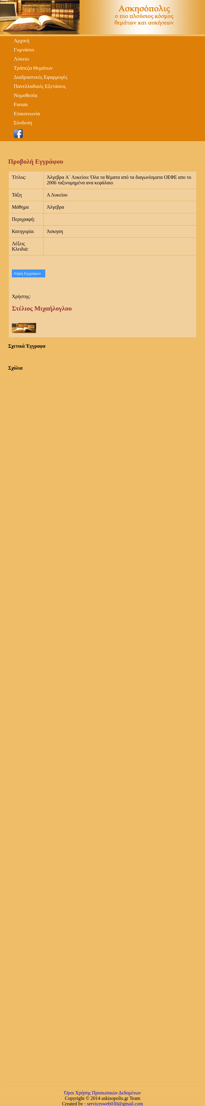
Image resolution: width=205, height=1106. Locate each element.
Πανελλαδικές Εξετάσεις (40, 86)
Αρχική (21, 40)
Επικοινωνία (27, 114)
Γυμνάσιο (24, 50)
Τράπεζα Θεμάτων (33, 68)
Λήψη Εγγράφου (27, 273)
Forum (21, 104)
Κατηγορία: (23, 231)
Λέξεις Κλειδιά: (20, 246)
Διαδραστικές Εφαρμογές (40, 77)
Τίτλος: (19, 177)
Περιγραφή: (23, 219)
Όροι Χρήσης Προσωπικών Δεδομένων (102, 1092)
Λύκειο (21, 59)
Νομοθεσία (25, 95)
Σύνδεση (23, 123)
